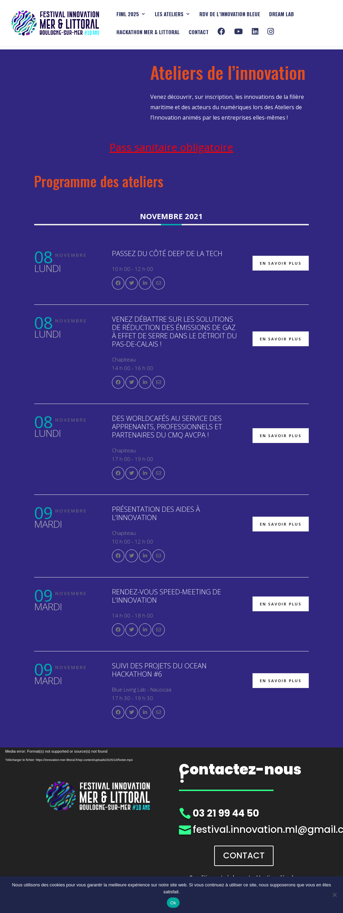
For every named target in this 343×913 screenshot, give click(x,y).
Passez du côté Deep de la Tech (167, 253)
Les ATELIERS (169, 14)
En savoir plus (281, 263)
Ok (173, 902)
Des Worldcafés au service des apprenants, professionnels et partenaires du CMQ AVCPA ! (167, 427)
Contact (199, 32)
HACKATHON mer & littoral (148, 32)
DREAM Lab (281, 14)
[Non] (334, 894)
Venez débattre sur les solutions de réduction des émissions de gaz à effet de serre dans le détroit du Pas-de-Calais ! (174, 331)
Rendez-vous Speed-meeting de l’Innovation (166, 596)
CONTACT (244, 855)
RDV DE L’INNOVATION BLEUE (229, 14)
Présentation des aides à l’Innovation (156, 513)
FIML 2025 (127, 14)
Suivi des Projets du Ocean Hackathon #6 (159, 670)
